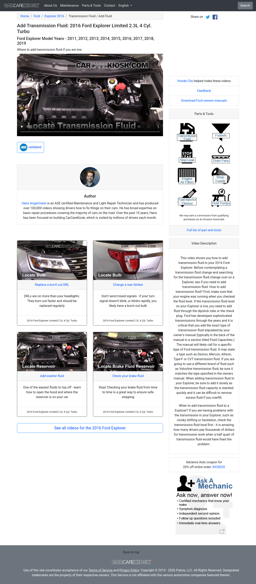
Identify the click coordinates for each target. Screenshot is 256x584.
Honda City (185, 81)
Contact (109, 5)
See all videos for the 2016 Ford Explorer (90, 428)
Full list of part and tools (204, 230)
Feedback (204, 91)
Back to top (131, 552)
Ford (37, 16)
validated (30, 147)
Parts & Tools (91, 5)
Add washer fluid (52, 376)
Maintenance (69, 5)
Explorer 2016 (54, 16)
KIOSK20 (218, 467)
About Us (50, 5)
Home (24, 16)
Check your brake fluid (128, 376)
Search (245, 5)
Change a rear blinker (128, 285)
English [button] (124, 5)
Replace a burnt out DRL (52, 285)
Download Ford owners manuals (204, 100)
